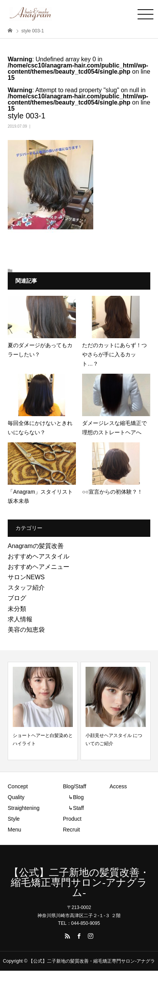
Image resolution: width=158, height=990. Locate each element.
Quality (16, 797)
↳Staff (73, 808)
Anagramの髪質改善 (36, 546)
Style (14, 819)
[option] (43, 711)
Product (72, 819)
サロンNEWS (26, 577)
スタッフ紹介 (26, 587)
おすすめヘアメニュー (38, 566)
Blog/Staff (74, 786)
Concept (18, 786)
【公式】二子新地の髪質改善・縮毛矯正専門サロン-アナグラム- (79, 883)
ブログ (17, 598)
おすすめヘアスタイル (38, 556)
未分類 (17, 608)
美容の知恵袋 (26, 629)
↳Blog (73, 797)
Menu (14, 829)
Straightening (24, 808)
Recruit (71, 829)
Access (118, 786)
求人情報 (20, 619)
